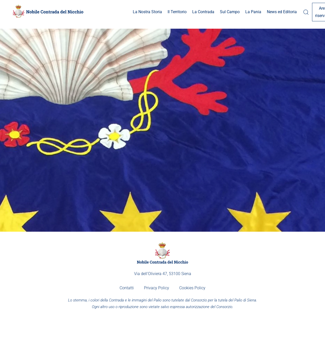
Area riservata (297, 11)
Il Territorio (146, 11)
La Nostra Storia (117, 11)
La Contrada (173, 11)
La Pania (223, 11)
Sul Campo (199, 11)
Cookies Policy (192, 287)
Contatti (127, 287)
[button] (117, 12)
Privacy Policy (156, 287)
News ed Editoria (252, 11)
